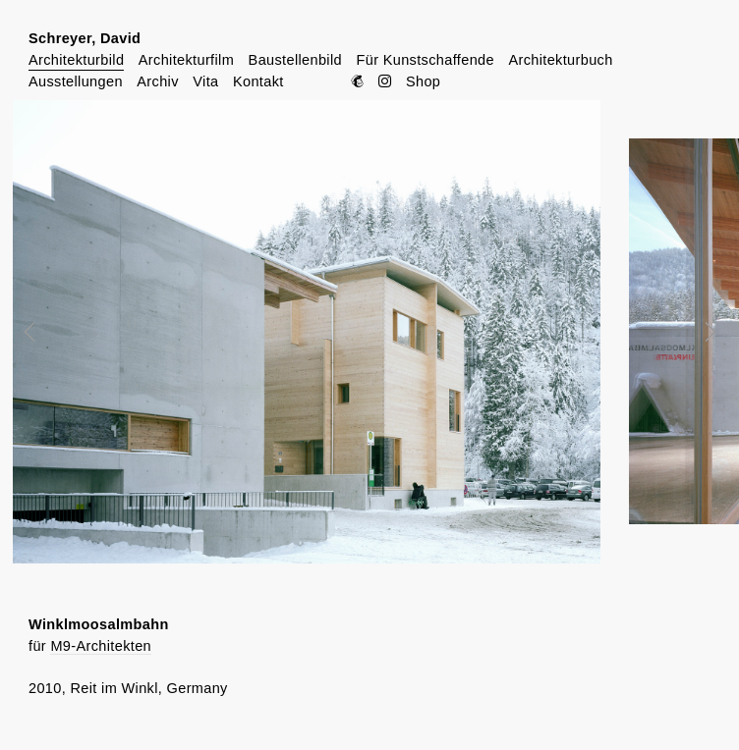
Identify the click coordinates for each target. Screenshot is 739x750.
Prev (43, 331)
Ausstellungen (75, 81)
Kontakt (258, 81)
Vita (205, 81)
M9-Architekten (100, 646)
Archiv (157, 81)
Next (696, 331)
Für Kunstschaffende (424, 60)
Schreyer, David (84, 38)
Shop (423, 81)
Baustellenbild (295, 60)
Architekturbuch (560, 60)
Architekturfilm (186, 60)
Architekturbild (76, 60)
